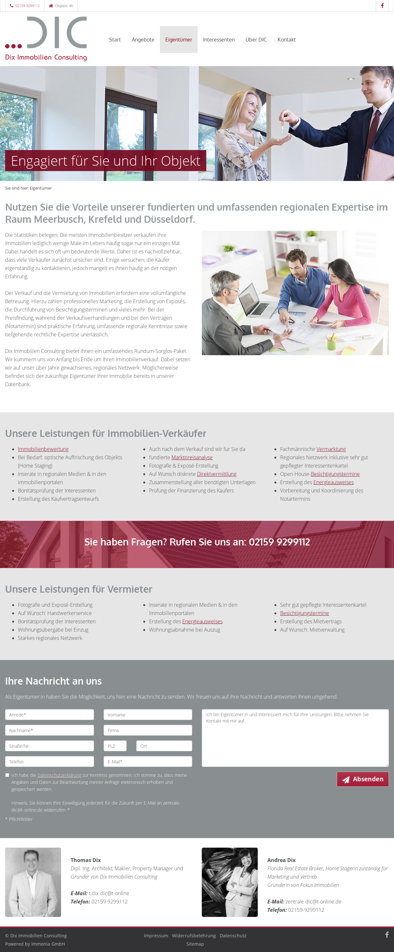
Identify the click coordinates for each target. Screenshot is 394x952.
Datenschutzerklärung (59, 775)
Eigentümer (178, 39)
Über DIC (256, 39)
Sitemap (195, 944)
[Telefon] (49, 761)
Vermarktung (331, 449)
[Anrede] (49, 714)
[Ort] (164, 745)
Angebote (143, 39)
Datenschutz (233, 936)
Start (115, 39)
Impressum (156, 936)
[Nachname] (49, 730)
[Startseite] (49, 39)
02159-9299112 (27, 5)
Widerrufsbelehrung (194, 936)
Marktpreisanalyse (192, 457)
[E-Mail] (148, 761)
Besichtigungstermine (304, 613)
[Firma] (148, 730)
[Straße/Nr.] (49, 745)
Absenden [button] (368, 779)
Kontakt (287, 39)
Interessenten (219, 39)
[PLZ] (115, 745)
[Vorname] (148, 714)
